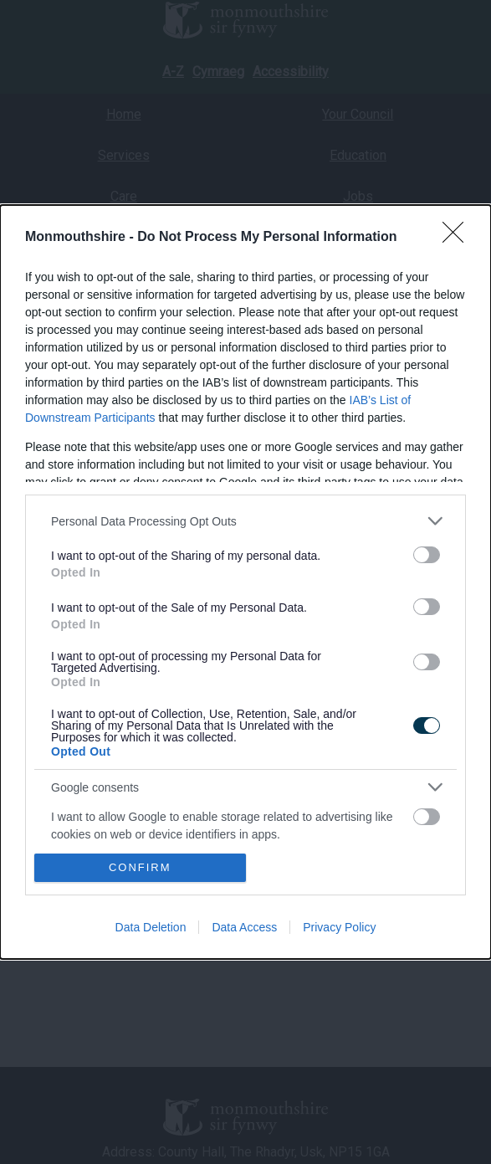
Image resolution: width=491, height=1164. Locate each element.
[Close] (458, 238)
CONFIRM (140, 866)
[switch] (426, 554)
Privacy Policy (339, 927)
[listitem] (245, 521)
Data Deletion (151, 927)
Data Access (244, 927)
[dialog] (245, 581)
